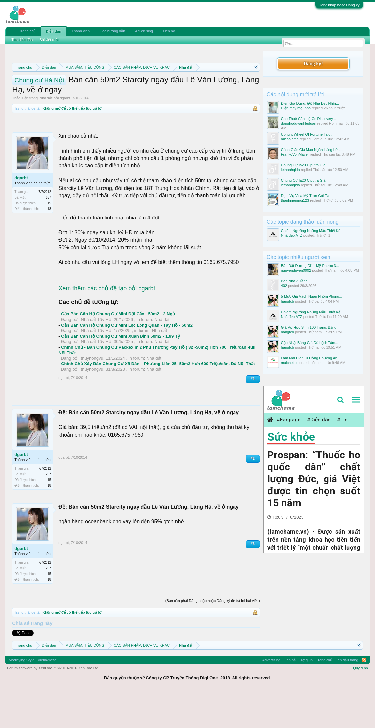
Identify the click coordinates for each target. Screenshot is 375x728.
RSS (364, 695)
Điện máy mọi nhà (296, 108)
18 (49, 243)
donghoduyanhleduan (298, 123)
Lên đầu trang (347, 695)
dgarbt (65, 133)
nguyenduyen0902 (296, 270)
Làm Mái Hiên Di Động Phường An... (310, 358)
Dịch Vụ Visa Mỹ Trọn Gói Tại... (307, 196)
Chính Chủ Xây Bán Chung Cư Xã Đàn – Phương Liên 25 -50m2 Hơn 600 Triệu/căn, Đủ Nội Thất (158, 398)
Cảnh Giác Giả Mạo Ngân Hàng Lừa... (312, 150)
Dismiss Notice (254, 82)
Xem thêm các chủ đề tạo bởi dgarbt (106, 323)
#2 (253, 493)
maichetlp (289, 362)
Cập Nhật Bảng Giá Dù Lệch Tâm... (309, 343)
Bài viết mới (48, 40)
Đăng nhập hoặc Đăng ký (339, 5)
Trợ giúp (306, 695)
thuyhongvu (92, 392)
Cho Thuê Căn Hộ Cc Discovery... (308, 119)
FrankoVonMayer (295, 154)
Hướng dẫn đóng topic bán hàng (151, 90)
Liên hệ (169, 31)
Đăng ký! (313, 63)
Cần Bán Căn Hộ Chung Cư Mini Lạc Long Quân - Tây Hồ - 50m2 (127, 359)
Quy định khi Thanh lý (78, 90)
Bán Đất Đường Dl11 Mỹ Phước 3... (310, 266)
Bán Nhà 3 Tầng (294, 281)
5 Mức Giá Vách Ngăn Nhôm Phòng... (311, 296)
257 (48, 232)
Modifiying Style (21, 695)
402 (284, 286)
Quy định (360, 703)
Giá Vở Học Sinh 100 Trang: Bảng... (310, 327)
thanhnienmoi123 (295, 200)
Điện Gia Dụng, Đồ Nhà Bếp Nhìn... (310, 103)
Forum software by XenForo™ (53, 703)
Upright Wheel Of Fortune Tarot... (308, 134)
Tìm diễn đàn (22, 40)
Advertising (144, 31)
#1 (253, 414)
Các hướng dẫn (112, 31)
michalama (290, 139)
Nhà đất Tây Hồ (96, 354)
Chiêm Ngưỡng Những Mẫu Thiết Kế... (312, 231)
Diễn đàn (53, 31)
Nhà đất (45, 133)
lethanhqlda (290, 170)
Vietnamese (47, 695)
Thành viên (81, 31)
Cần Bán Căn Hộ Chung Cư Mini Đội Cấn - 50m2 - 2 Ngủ (118, 348)
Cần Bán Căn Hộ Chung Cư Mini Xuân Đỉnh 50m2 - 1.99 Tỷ (120, 370)
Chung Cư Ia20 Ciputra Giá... (304, 165)
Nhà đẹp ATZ (291, 235)
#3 (253, 578)
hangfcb (287, 301)
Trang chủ (27, 31)
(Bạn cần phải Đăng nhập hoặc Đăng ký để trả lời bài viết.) (212, 635)
